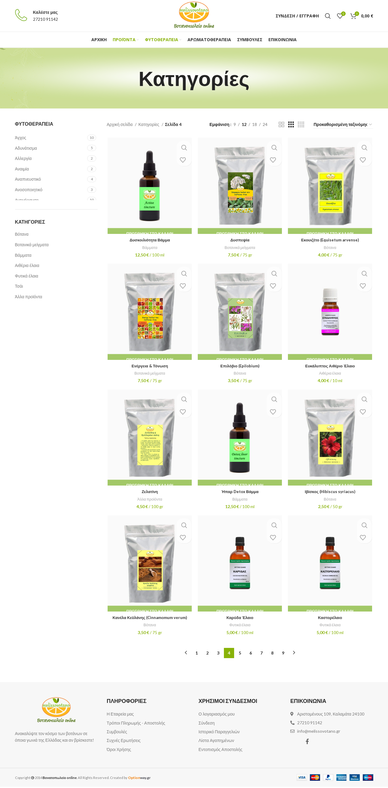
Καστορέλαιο (331, 620)
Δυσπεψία (240, 240)
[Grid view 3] (291, 124)
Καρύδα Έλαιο (239, 620)
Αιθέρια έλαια (27, 265)
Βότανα (22, 234)
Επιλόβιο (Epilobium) (240, 367)
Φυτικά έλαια (26, 275)
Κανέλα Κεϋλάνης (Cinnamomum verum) (149, 620)
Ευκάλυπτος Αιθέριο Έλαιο (330, 367)
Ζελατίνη (149, 493)
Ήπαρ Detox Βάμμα (240, 493)
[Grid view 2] (281, 124)
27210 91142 (45, 19)
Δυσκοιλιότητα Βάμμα (149, 240)
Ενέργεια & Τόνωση (149, 367)
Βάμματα (23, 255)
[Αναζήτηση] (328, 16)
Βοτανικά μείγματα (32, 244)
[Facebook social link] (307, 742)
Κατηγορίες (149, 124)
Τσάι (19, 286)
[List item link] (148, 715)
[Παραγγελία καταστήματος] (343, 125)
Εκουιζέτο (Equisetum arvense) (330, 240)
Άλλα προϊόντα (28, 296)
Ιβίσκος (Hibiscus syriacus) (330, 493)
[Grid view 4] (301, 124)
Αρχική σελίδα (120, 124)
